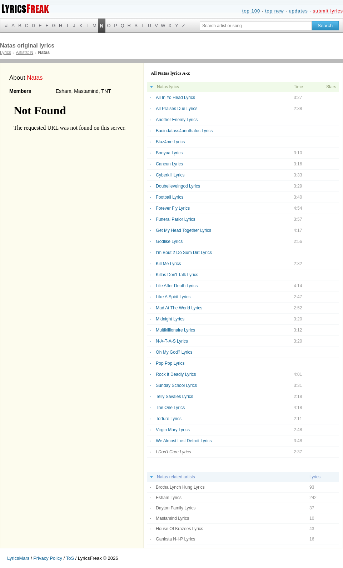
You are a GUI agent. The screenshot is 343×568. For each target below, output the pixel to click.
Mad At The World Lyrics (179, 307)
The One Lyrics (170, 407)
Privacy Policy (47, 558)
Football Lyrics (169, 197)
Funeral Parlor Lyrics (175, 219)
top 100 (251, 11)
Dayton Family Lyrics (175, 507)
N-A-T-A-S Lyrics (172, 341)
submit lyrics (328, 11)
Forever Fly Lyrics (173, 208)
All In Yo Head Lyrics (175, 97)
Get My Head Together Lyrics (183, 230)
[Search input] (256, 25)
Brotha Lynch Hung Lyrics (180, 487)
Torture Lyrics (169, 418)
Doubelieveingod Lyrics (178, 186)
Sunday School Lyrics (176, 385)
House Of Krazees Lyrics (179, 528)
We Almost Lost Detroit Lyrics (184, 440)
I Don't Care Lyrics (173, 451)
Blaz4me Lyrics (170, 141)
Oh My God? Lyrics (174, 352)
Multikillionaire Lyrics (175, 330)
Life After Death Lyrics (177, 285)
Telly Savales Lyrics (174, 396)
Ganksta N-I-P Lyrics (175, 539)
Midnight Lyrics (170, 319)
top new (274, 11)
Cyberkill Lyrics (170, 175)
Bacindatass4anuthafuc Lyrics (184, 130)
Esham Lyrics (169, 497)
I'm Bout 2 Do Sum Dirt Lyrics (184, 252)
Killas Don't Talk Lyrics (177, 274)
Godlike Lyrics (169, 241)
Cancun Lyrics (169, 163)
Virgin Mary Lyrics (173, 429)
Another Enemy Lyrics (177, 119)
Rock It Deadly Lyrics (176, 374)
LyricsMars (18, 558)
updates (298, 11)
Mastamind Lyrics (172, 518)
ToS (70, 558)
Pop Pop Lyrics (170, 363)
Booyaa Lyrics (169, 152)
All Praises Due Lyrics (176, 108)
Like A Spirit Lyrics (173, 296)
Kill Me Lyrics (168, 263)
